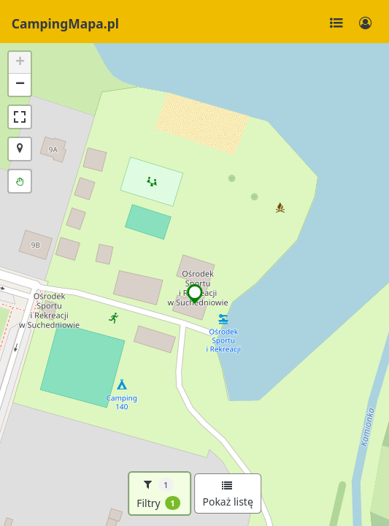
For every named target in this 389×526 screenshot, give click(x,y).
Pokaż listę (227, 494)
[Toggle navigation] (336, 23)
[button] (195, 294)
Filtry (158, 494)
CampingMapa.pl (65, 23)
